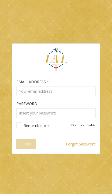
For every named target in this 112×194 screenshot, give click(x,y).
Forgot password (81, 144)
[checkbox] (33, 125)
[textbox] (56, 91)
